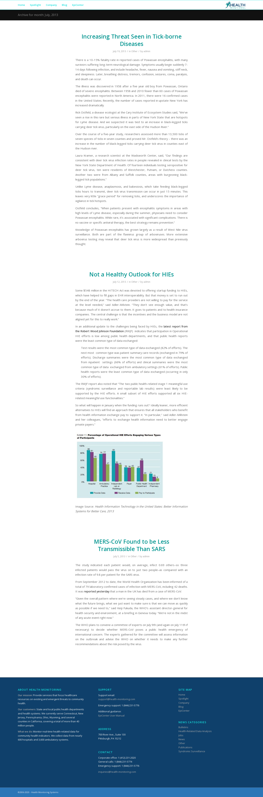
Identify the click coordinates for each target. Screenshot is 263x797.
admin (147, 51)
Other (134, 51)
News (181, 739)
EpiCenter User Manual (111, 715)
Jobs (180, 735)
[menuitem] (21, 5)
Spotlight (183, 698)
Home (181, 694)
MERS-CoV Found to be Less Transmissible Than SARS (131, 545)
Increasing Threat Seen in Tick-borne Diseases (132, 40)
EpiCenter (184, 710)
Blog (180, 706)
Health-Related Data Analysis (195, 731)
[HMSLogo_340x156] (235, 5)
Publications (185, 747)
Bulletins (183, 727)
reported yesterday (96, 591)
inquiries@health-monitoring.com (117, 771)
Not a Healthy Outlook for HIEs (131, 274)
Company (183, 702)
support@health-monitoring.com (116, 699)
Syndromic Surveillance (191, 751)
